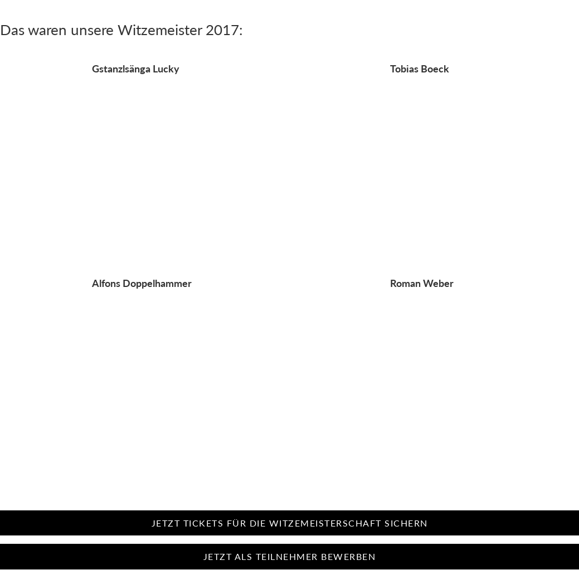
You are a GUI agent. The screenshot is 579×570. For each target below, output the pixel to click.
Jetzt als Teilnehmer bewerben (289, 556)
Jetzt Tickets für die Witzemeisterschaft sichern (290, 523)
